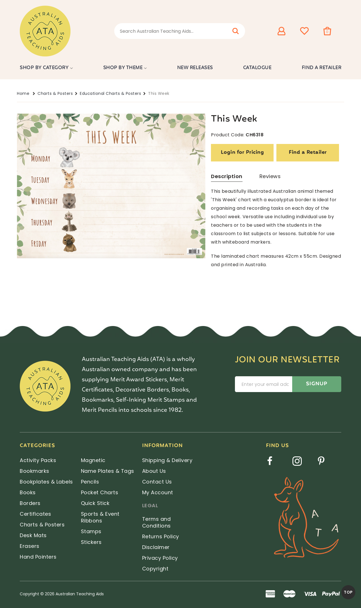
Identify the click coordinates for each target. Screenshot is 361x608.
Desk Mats (33, 535)
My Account (157, 492)
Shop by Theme (123, 67)
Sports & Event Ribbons (100, 517)
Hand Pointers (38, 556)
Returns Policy (160, 536)
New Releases (195, 67)
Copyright (155, 568)
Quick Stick (95, 503)
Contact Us (157, 481)
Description (227, 176)
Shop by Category (44, 67)
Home (23, 93)
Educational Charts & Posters (110, 93)
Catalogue (257, 67)
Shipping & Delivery (167, 460)
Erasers (29, 546)
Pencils (90, 481)
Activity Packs (38, 460)
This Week (159, 93)
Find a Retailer (322, 67)
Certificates (35, 513)
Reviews (270, 176)
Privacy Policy (160, 557)
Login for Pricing (242, 152)
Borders (30, 503)
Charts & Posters (55, 93)
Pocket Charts (99, 492)
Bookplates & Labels (46, 481)
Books (28, 492)
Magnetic (93, 460)
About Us (154, 470)
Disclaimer (156, 547)
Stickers (91, 542)
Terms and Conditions (156, 522)
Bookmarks (34, 470)
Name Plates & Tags (107, 470)
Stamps (91, 531)
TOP (348, 592)
